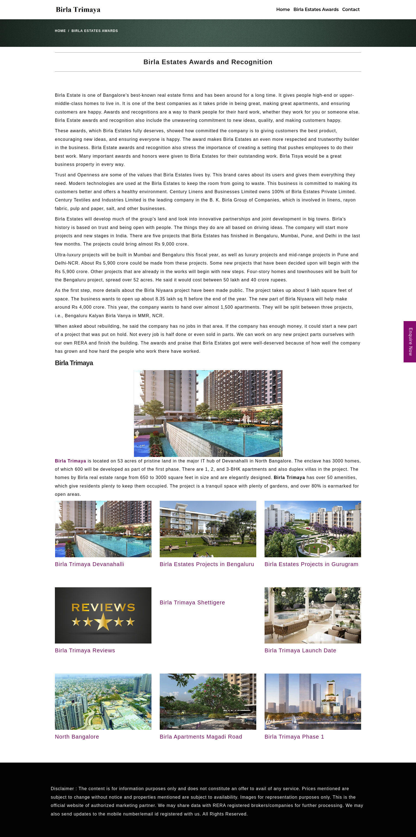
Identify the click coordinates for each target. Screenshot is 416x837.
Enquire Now (410, 342)
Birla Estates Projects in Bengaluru (207, 564)
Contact (351, 9)
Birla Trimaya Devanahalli (89, 564)
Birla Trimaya (70, 461)
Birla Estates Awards (316, 9)
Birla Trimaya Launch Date (301, 650)
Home (283, 9)
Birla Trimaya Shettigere (192, 602)
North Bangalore (77, 737)
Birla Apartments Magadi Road (201, 737)
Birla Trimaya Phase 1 (294, 737)
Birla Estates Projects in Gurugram (312, 564)
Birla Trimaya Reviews (85, 650)
